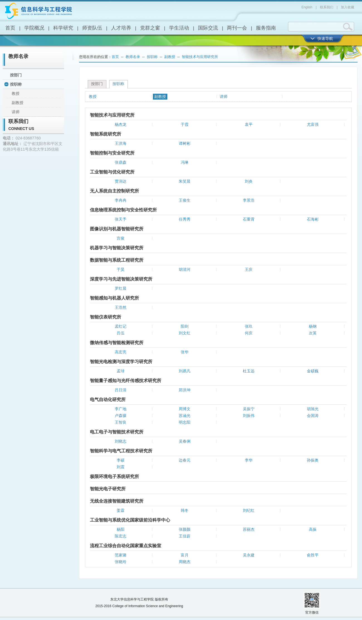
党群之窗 (150, 28)
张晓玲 (120, 561)
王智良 (120, 422)
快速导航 (325, 38)
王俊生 (184, 200)
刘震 (120, 467)
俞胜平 (313, 555)
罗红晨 (120, 288)
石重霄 (249, 219)
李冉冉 (120, 200)
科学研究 (63, 28)
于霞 (185, 124)
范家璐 (120, 555)
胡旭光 (313, 409)
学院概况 (34, 28)
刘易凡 (184, 371)
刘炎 (249, 181)
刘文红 (184, 333)
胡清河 (184, 269)
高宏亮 (120, 352)
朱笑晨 (184, 181)
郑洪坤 (184, 390)
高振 (313, 529)
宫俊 (120, 238)
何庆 (249, 333)
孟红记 (120, 326)
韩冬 (185, 510)
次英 (313, 333)
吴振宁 (249, 409)
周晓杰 (184, 561)
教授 (15, 93)
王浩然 (120, 307)
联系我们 (326, 7)
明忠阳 (184, 422)
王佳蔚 (184, 536)
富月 (185, 555)
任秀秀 (184, 219)
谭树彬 (184, 143)
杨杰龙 (120, 124)
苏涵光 (184, 415)
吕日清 (120, 390)
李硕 (120, 460)
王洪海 (120, 143)
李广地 (120, 409)
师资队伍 (92, 28)
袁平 (249, 124)
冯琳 (185, 162)
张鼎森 (120, 162)
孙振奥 (313, 460)
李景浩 (249, 200)
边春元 (184, 460)
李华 (249, 460)
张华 (185, 352)
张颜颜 (184, 529)
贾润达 (120, 181)
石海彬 (313, 219)
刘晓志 (120, 441)
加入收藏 (347, 7)
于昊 (120, 269)
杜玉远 (249, 371)
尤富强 (313, 124)
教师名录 (18, 56)
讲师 (15, 112)
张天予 (120, 219)
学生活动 (179, 28)
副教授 (17, 102)
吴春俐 (184, 441)
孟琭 (120, 371)
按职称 (16, 84)
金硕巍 (313, 371)
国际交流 (208, 28)
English (306, 7)
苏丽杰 (249, 529)
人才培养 (121, 28)
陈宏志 (120, 536)
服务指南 (266, 28)
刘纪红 (249, 510)
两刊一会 (237, 28)
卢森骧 (120, 415)
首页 (10, 28)
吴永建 (249, 555)
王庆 (249, 269)
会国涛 (313, 415)
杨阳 (120, 529)
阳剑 (185, 326)
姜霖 (120, 510)
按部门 (16, 75)
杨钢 (313, 326)
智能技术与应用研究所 (200, 57)
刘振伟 (249, 415)
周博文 (184, 409)
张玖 (249, 326)
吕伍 (120, 333)
